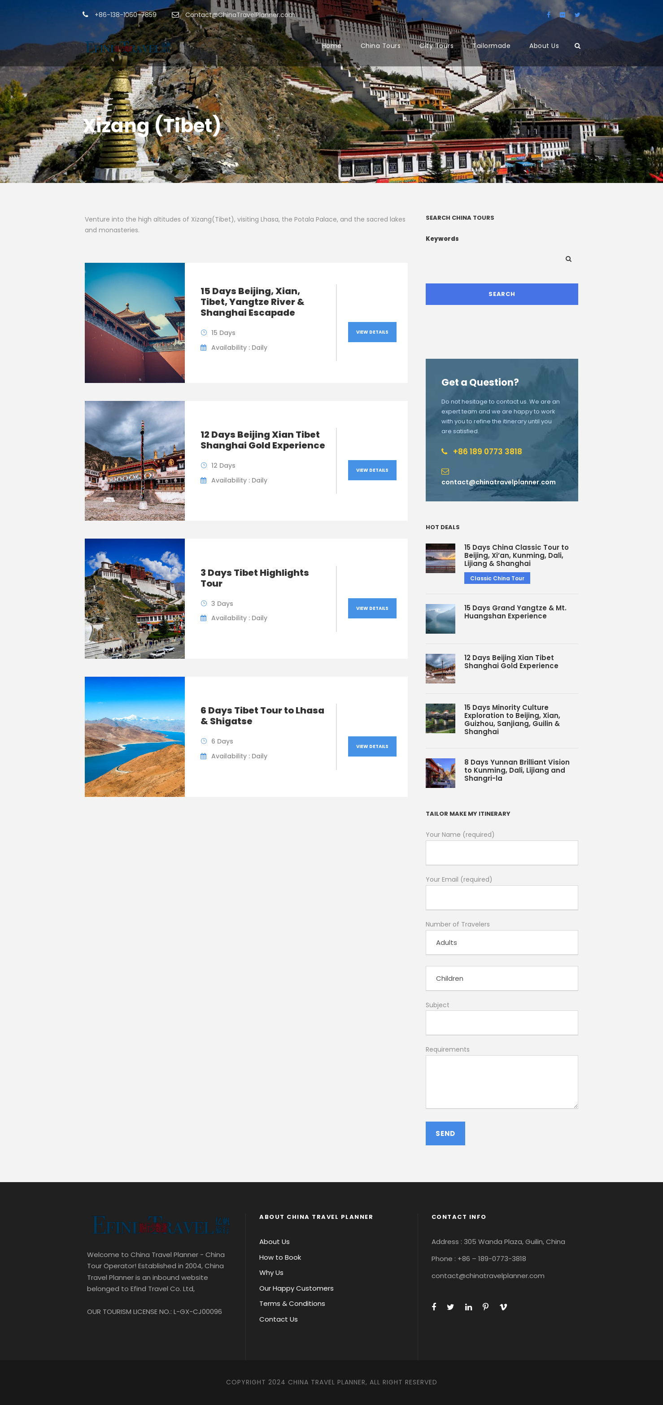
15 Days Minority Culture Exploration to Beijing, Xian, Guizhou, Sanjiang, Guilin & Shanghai (512, 719)
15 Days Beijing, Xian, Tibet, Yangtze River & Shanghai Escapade (253, 302)
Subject (502, 1018)
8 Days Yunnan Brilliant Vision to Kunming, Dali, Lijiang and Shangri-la (517, 770)
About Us (544, 45)
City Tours (436, 45)
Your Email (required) (502, 892)
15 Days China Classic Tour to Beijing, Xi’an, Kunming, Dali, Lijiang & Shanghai (516, 555)
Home (332, 45)
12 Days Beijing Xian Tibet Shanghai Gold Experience (263, 440)
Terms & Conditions (292, 1303)
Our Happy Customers (296, 1288)
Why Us (271, 1272)
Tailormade (491, 45)
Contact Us (278, 1319)
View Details (372, 332)
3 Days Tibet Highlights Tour (255, 578)
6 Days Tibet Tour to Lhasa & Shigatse (262, 715)
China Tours (381, 45)
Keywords (442, 239)
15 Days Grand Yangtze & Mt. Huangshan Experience (515, 612)
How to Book (280, 1257)
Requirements (502, 1079)
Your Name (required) (502, 848)
